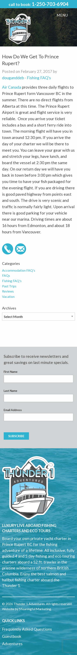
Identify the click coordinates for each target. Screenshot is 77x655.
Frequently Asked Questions (27, 629)
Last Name (10, 390)
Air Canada (12, 87)
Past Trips (9, 286)
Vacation (8, 296)
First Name (10, 371)
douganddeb (13, 77)
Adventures (12, 643)
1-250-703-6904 (50, 4)
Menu (62, 15)
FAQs (6, 275)
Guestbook (11, 636)
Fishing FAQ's (39, 77)
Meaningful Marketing (35, 609)
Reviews (8, 291)
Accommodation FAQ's (18, 270)
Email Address (13, 410)
